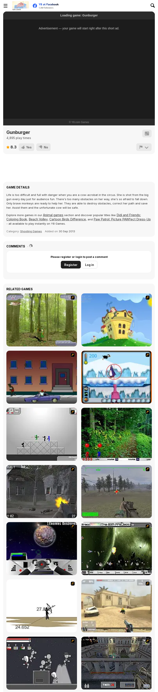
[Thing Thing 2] (41, 663)
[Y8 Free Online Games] (20, 5)
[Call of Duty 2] (41, 491)
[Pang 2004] (116, 434)
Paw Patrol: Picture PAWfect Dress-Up (122, 219)
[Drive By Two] (41, 377)
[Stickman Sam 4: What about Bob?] (41, 434)
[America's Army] (116, 491)
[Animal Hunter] (41, 319)
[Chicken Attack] (116, 319)
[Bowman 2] (41, 605)
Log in (89, 265)
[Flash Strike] (116, 605)
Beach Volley (38, 219)
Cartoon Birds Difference (67, 219)
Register (70, 265)
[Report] (144, 147)
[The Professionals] (116, 663)
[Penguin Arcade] (116, 377)
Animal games (53, 215)
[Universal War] (41, 548)
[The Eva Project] (116, 548)
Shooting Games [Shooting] (31, 231)
